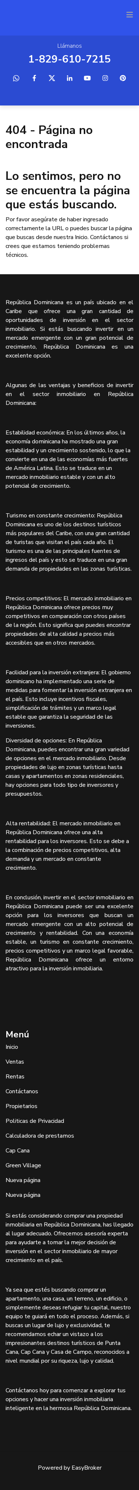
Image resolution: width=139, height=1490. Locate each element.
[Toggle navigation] (129, 15)
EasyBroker (87, 1468)
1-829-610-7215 (69, 59)
